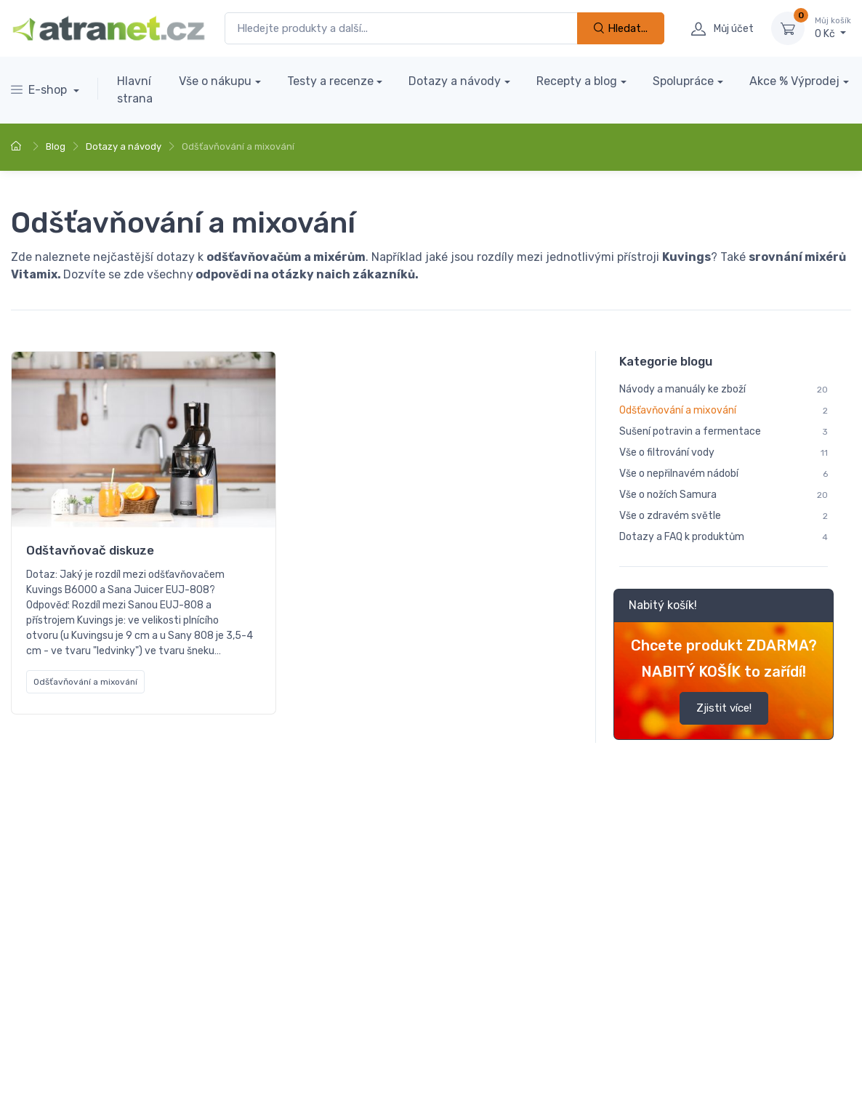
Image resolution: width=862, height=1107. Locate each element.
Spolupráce (683, 81)
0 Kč (833, 27)
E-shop (40, 90)
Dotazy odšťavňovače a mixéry (406, 546)
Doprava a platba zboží (64, 1013)
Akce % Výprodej (794, 81)
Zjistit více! (723, 708)
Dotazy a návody (454, 81)
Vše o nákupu (215, 81)
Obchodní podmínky (56, 1034)
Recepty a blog (576, 81)
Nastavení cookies (128, 1077)
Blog (55, 146)
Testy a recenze (330, 81)
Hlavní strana (135, 89)
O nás (241, 1013)
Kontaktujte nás (173, 1013)
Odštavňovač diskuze (90, 550)
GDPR (285, 1013)
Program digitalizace (168, 1034)
